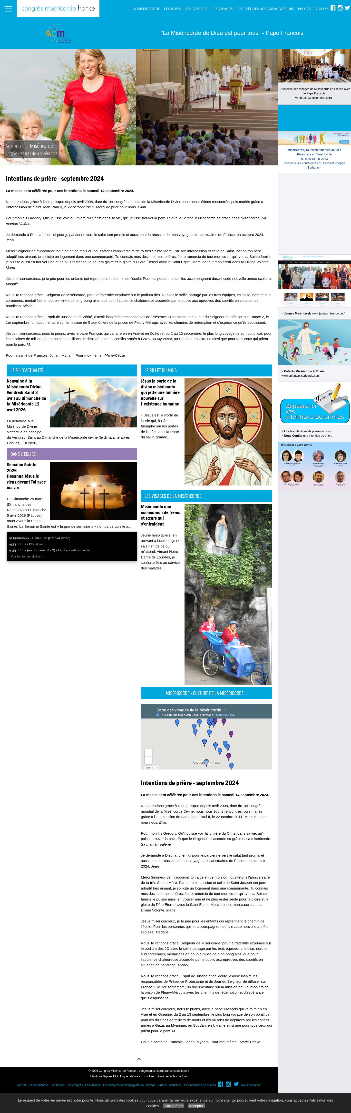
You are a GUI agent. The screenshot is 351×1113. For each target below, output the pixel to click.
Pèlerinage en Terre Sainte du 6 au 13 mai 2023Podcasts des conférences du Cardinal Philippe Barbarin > (314, 158)
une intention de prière (308, 435)
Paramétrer (174, 1106)
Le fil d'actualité (26, 370)
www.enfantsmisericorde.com (301, 375)
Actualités (175, 1085)
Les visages (222, 9)
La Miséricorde (146, 9)
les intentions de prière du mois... (308, 431)
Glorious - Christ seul (29, 544)
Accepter (196, 1106)
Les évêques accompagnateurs (265, 9)
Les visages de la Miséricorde (173, 496)
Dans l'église (23, 454)
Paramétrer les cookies (173, 1076)
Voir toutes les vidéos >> (28, 556)
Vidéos (321, 9)
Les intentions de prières (200, 1085)
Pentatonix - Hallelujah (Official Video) (41, 538)
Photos (304, 9)
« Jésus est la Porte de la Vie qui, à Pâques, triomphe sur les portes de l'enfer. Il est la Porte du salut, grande (160, 426)
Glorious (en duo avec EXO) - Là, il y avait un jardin (51, 550)
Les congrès (196, 9)
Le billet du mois (161, 370)
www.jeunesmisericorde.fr (329, 313)
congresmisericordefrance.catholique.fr (164, 1071)
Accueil (22, 1085)
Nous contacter (251, 1085)
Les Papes (172, 9)
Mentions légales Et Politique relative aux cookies (122, 1076)
